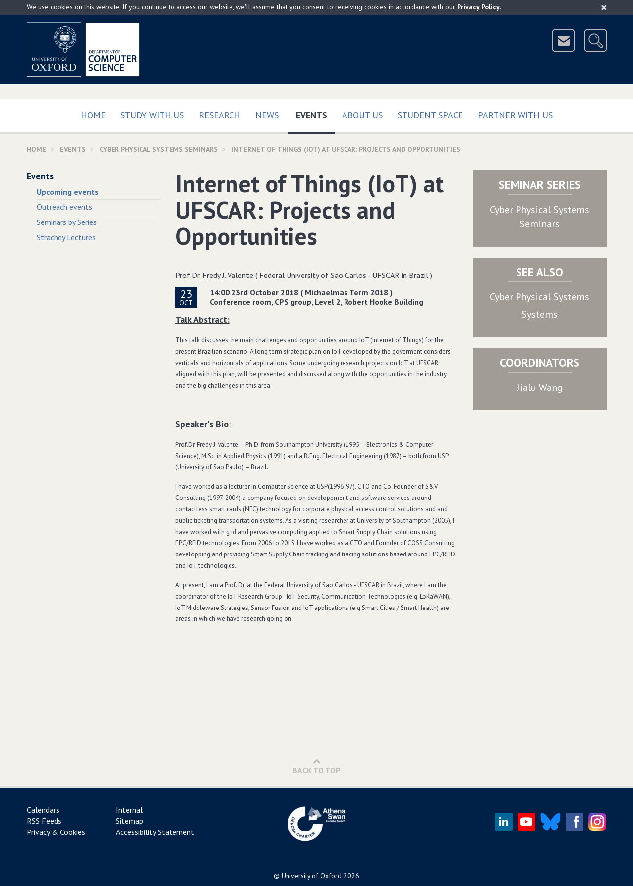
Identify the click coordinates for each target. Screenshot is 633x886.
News (267, 115)
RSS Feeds (44, 821)
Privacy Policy (478, 6)
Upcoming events (68, 192)
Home (93, 115)
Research (219, 115)
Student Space (430, 115)
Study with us (152, 115)
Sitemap (129, 821)
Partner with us (515, 115)
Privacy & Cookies (56, 832)
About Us (362, 115)
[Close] (604, 7)
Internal (129, 810)
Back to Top (316, 766)
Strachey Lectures (66, 237)
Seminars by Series (67, 222)
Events (315, 113)
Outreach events (64, 207)
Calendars (43, 810)
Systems (539, 314)
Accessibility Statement (155, 832)
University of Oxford (312, 875)
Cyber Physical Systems (539, 296)
